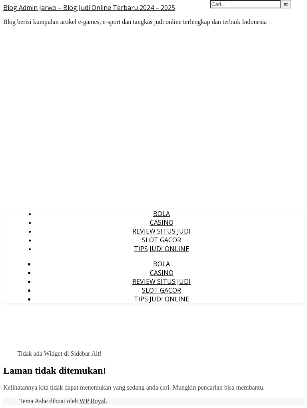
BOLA (161, 213)
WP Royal (93, 401)
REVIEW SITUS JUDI (161, 231)
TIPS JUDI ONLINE (161, 248)
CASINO (161, 222)
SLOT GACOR (161, 240)
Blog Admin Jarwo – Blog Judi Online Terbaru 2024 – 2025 (89, 7)
